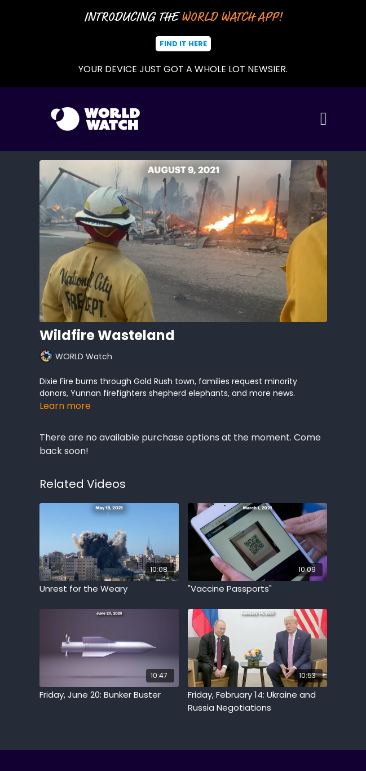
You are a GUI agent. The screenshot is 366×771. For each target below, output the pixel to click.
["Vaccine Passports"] (257, 589)
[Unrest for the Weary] (109, 589)
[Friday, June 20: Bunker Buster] (109, 695)
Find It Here (183, 44)
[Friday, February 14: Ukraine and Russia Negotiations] (257, 701)
